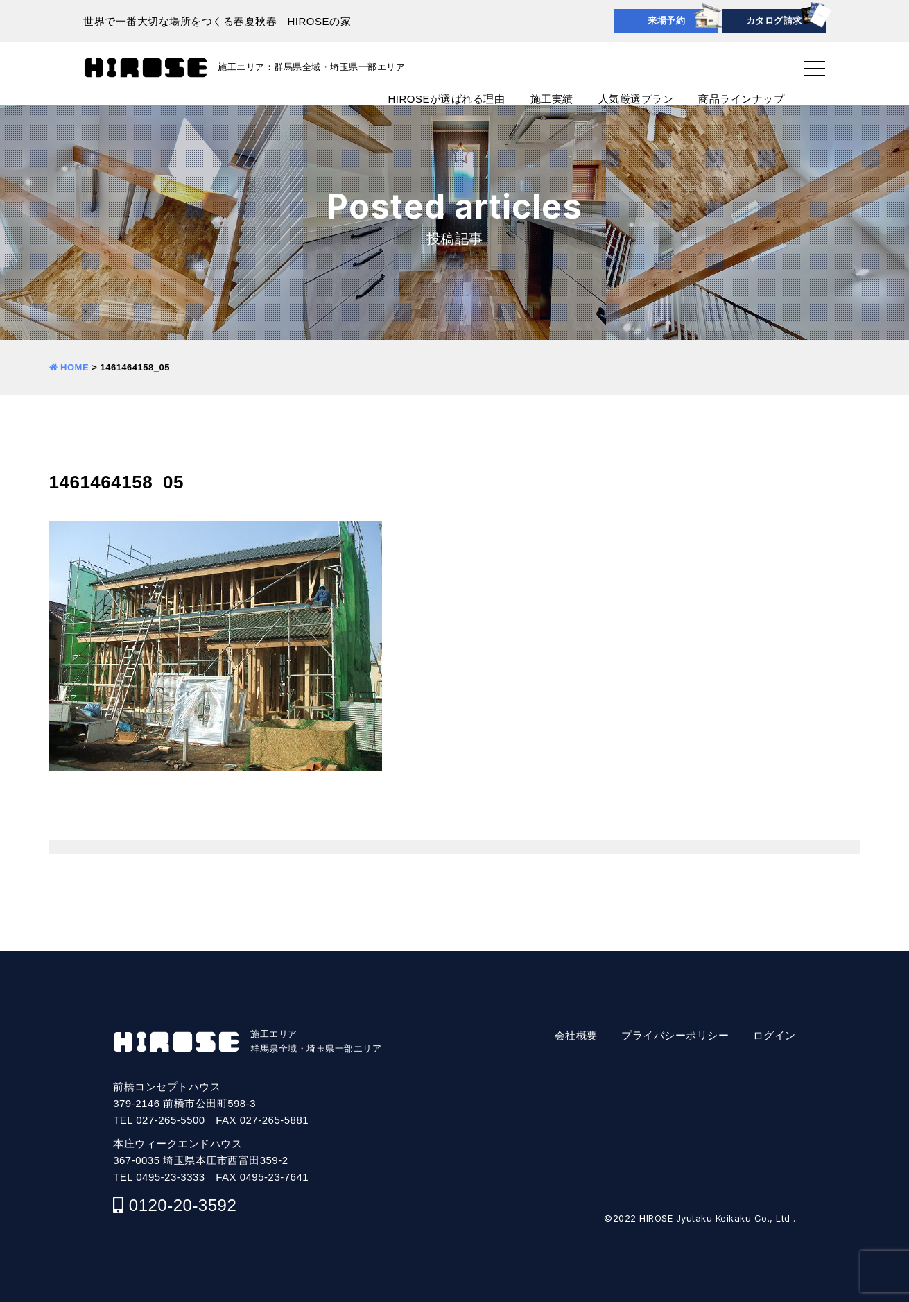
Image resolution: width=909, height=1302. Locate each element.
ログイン (774, 1035)
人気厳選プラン (636, 99)
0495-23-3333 (170, 1177)
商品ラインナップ (741, 99)
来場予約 (666, 20)
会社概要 (576, 1035)
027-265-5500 (170, 1120)
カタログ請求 (774, 20)
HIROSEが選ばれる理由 (446, 99)
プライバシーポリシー (675, 1035)
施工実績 (551, 99)
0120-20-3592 (182, 1205)
